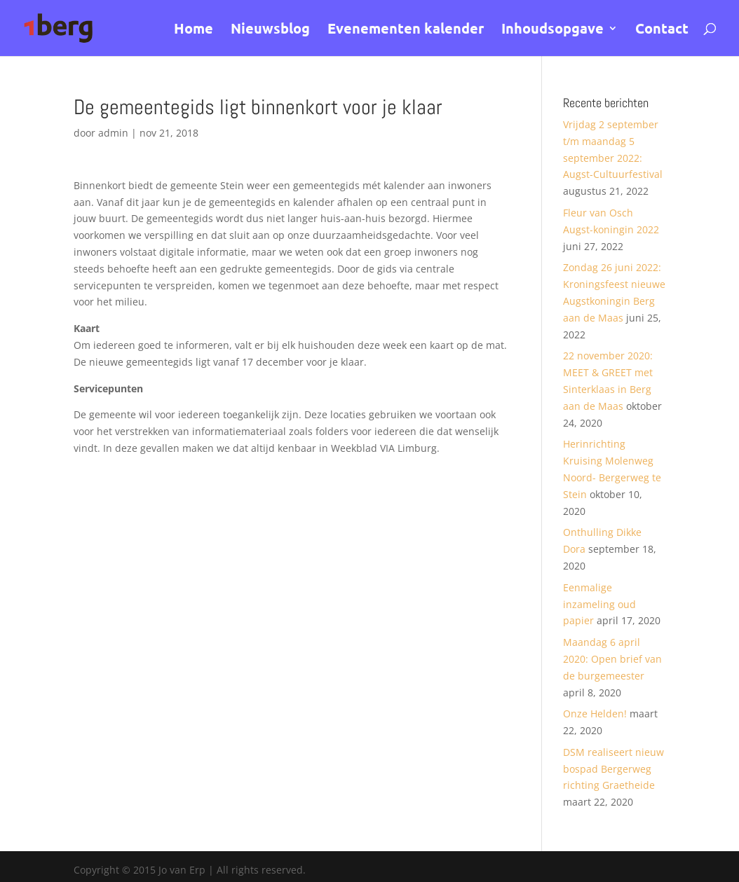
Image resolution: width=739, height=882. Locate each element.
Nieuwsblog (270, 30)
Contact (662, 30)
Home (193, 30)
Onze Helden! (595, 713)
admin (113, 132)
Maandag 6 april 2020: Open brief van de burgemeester (612, 658)
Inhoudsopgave (552, 30)
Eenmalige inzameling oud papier (599, 604)
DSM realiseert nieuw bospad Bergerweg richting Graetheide (613, 768)
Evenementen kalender (405, 30)
